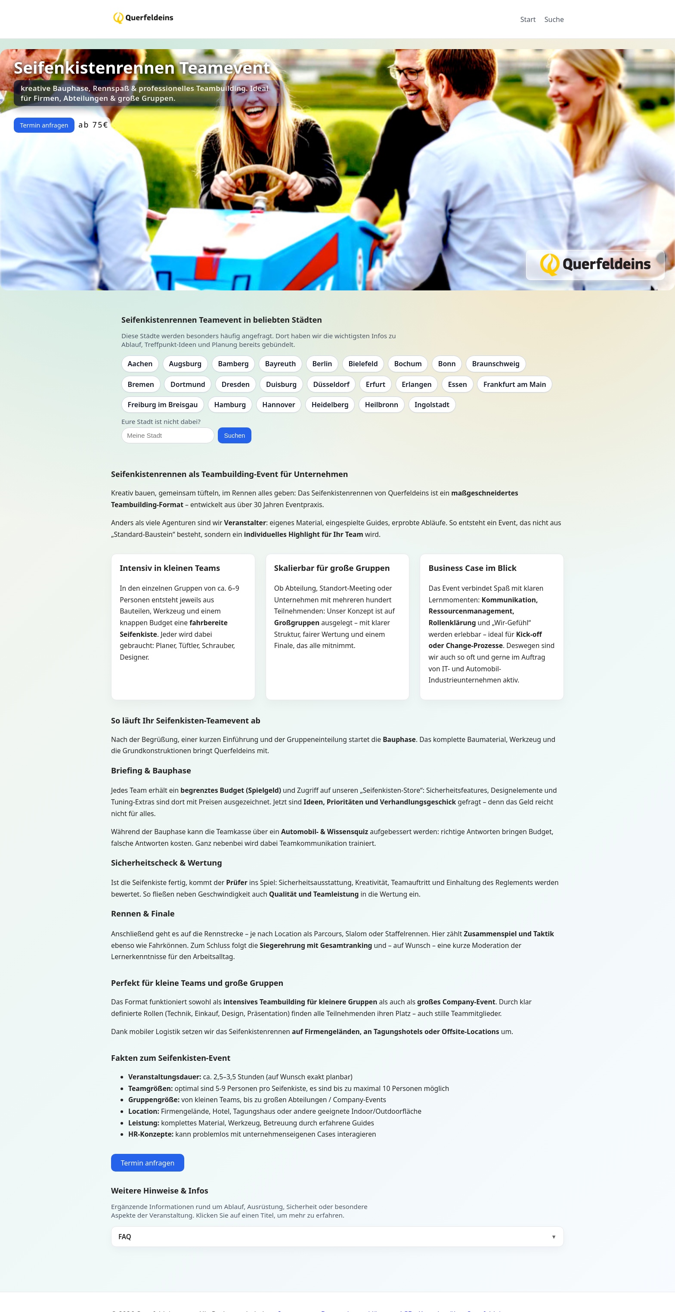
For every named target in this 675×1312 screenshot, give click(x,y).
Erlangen (417, 384)
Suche (554, 19)
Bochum (408, 363)
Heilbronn (381, 404)
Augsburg (185, 363)
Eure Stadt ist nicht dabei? (161, 421)
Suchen (234, 435)
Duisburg (281, 384)
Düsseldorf (331, 384)
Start (528, 19)
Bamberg (233, 363)
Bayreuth (280, 363)
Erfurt (375, 384)
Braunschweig (496, 363)
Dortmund (187, 384)
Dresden (236, 384)
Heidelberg (330, 404)
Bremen (141, 384)
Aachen (140, 363)
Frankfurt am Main (514, 384)
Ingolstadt (432, 404)
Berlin (322, 363)
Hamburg (230, 404)
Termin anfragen (44, 125)
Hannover (278, 404)
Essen (457, 384)
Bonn (447, 363)
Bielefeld (363, 363)
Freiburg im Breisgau (163, 404)
